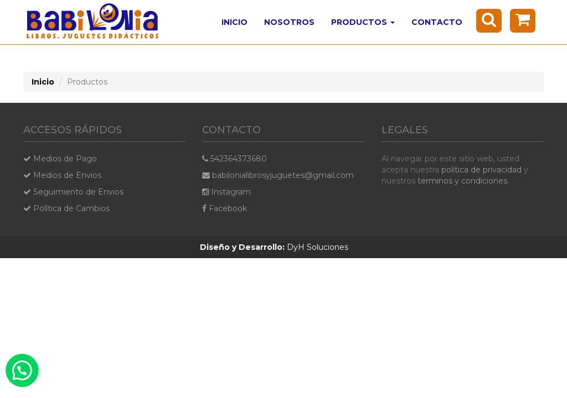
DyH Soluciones (274, 247)
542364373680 (234, 159)
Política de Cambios (66, 208)
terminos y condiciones (462, 181)
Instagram (226, 192)
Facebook (224, 208)
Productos (363, 22)
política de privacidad (481, 170)
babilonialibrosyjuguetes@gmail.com (278, 175)
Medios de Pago (60, 159)
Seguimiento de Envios (73, 192)
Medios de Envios (62, 175)
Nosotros (289, 22)
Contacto (436, 22)
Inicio (234, 22)
